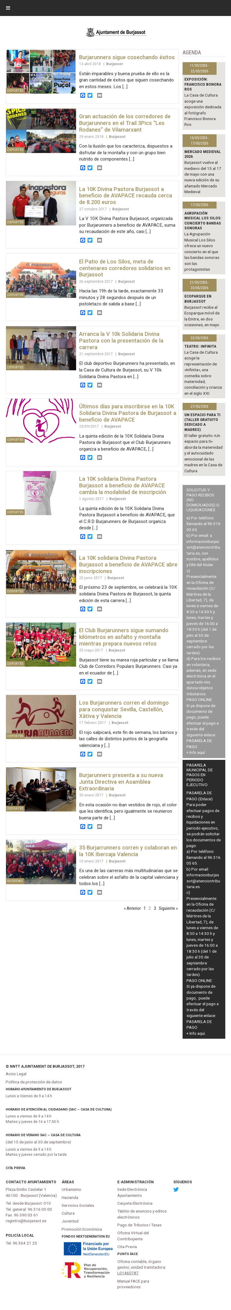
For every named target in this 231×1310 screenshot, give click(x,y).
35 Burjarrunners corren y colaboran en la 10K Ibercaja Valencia (128, 850)
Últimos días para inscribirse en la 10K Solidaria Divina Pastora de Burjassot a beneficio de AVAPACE (127, 413)
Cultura (68, 1213)
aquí (201, 752)
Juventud (70, 1221)
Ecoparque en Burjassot (197, 298)
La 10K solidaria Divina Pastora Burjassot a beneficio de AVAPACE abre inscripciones (128, 564)
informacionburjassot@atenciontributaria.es (203, 547)
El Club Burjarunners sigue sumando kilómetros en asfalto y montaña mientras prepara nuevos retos (123, 637)
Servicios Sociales (78, 1205)
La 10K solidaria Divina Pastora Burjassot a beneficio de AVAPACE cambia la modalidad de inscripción (122, 485)
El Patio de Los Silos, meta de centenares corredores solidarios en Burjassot (124, 268)
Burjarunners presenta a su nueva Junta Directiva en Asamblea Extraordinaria (121, 782)
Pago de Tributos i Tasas (139, 1224)
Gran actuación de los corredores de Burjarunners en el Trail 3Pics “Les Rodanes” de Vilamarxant (125, 123)
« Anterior (132, 908)
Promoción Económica (82, 1229)
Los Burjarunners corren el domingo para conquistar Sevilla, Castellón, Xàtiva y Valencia (124, 709)
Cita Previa (15, 1168)
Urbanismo (71, 1189)
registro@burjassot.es (26, 1220)
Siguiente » (168, 908)
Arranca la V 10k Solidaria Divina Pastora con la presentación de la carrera (121, 340)
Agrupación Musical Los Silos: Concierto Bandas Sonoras (203, 220)
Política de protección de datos (34, 1081)
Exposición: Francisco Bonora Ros (202, 84)
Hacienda (70, 1197)
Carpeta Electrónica (134, 1203)
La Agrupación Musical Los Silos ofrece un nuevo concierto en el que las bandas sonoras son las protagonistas (201, 251)
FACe (134, 1254)
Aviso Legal (16, 1073)
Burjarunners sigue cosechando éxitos (127, 57)
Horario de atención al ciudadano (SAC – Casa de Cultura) (59, 1109)
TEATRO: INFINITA (200, 346)
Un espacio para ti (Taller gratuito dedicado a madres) (202, 422)
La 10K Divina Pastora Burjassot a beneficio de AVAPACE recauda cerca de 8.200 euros (125, 196)
